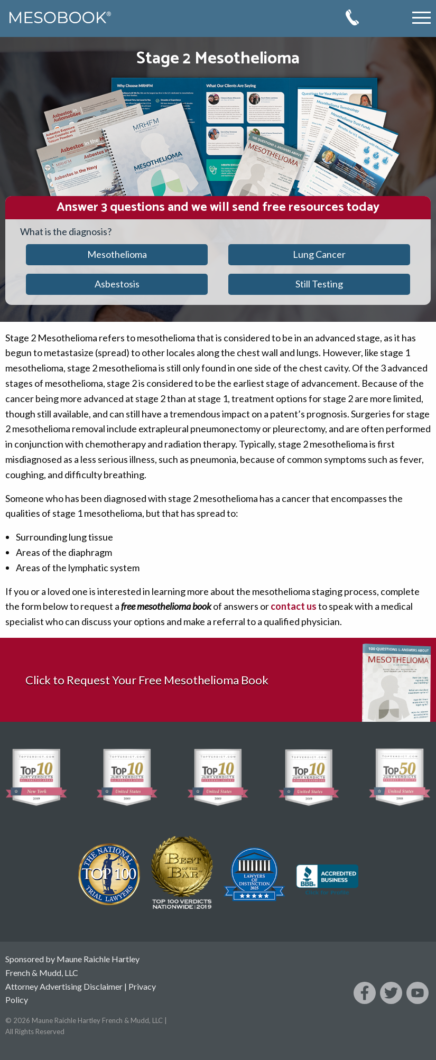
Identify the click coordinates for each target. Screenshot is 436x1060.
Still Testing (319, 284)
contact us (294, 606)
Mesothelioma (117, 254)
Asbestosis (117, 284)
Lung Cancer (319, 254)
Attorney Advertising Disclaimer (64, 986)
